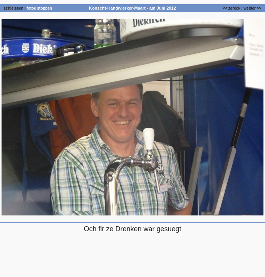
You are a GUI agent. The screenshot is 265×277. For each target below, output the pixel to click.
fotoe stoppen (39, 8)
